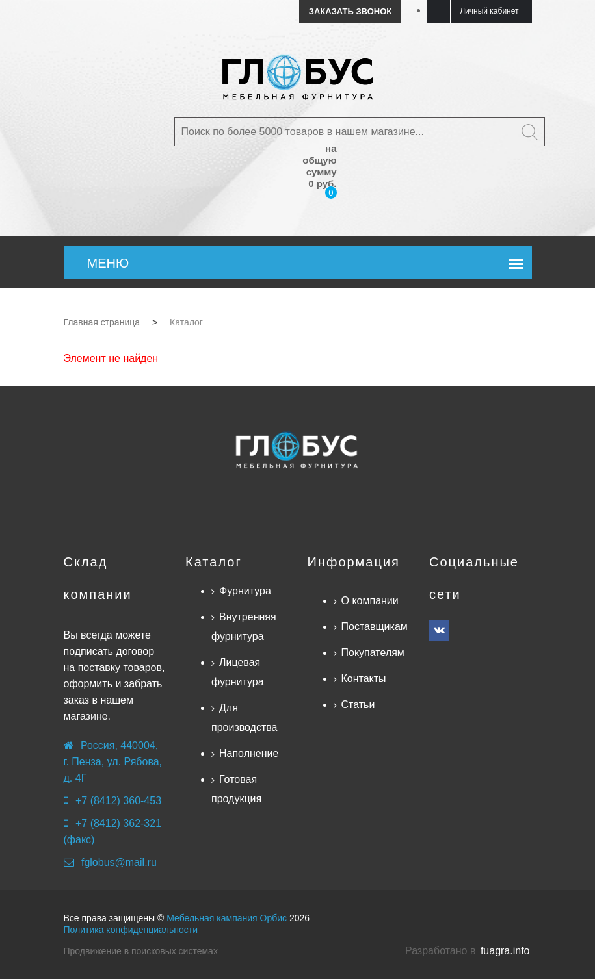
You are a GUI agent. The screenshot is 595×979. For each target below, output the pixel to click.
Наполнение (248, 753)
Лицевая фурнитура (237, 672)
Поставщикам (374, 626)
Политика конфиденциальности (131, 929)
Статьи (358, 704)
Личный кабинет (489, 11)
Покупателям (372, 652)
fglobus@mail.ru (119, 862)
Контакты (363, 678)
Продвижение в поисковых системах (141, 951)
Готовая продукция (236, 789)
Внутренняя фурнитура (243, 626)
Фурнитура (245, 590)
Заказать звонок (350, 11)
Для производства (244, 717)
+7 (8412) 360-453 (118, 800)
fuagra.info (505, 950)
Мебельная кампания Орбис (226, 918)
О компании (370, 600)
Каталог (213, 562)
